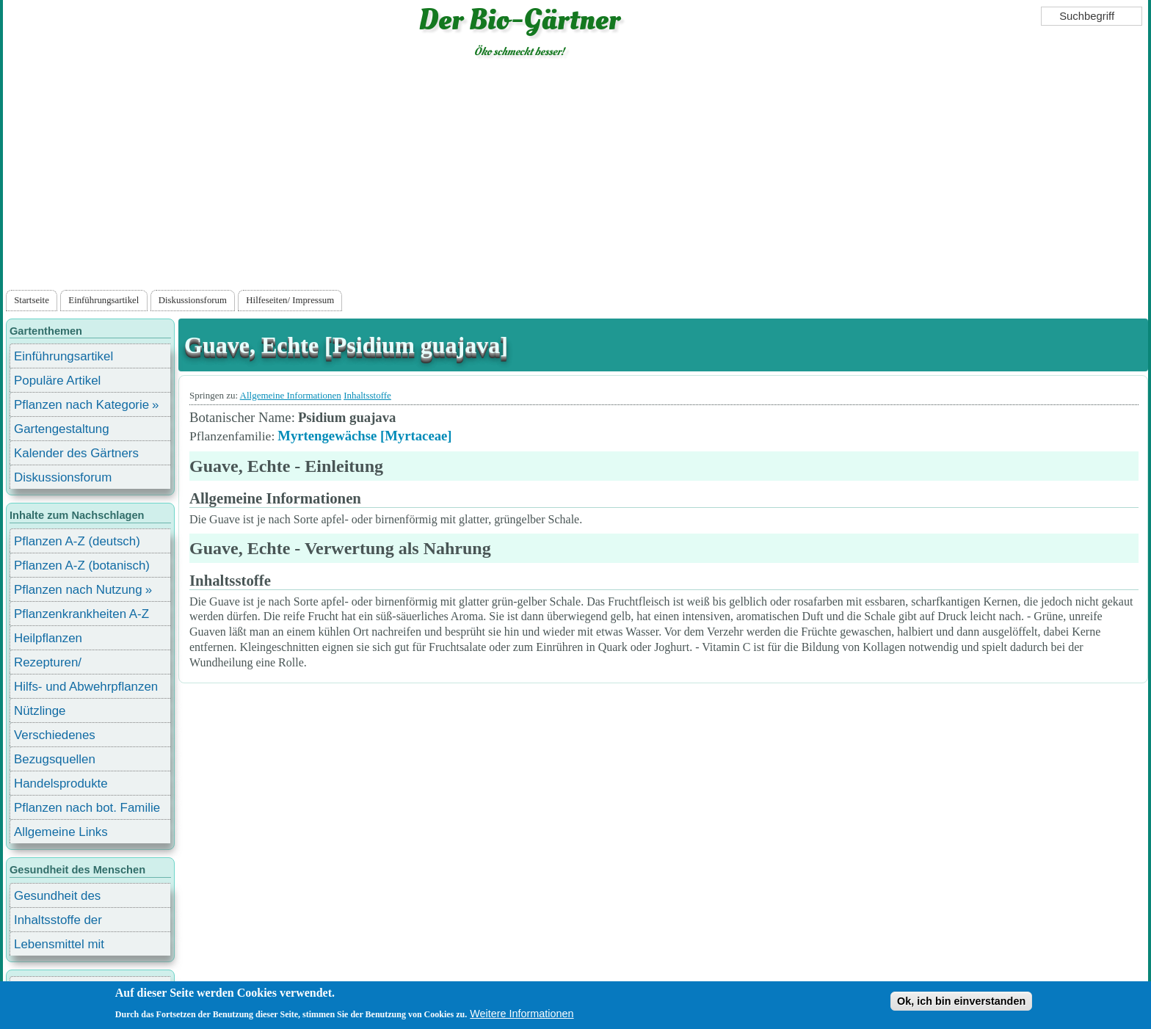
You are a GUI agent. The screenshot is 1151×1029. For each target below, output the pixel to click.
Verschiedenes (54, 735)
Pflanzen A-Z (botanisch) (82, 565)
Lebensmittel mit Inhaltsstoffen (59, 946)
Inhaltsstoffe (367, 395)
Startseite (31, 300)
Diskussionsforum (193, 300)
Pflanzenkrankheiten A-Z (81, 614)
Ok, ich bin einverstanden (961, 1001)
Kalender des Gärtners (76, 453)
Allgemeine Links (61, 832)
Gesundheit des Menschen (57, 898)
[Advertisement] (575, 177)
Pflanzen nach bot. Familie (87, 808)
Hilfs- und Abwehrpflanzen (86, 687)
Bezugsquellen (54, 759)
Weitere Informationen (521, 1013)
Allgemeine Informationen (290, 395)
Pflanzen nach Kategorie (81, 405)
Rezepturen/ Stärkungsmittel (56, 664)
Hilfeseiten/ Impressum (290, 300)
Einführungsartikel (103, 300)
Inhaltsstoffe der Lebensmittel (58, 922)
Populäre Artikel (57, 381)
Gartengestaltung (61, 429)
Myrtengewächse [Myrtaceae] (364, 435)
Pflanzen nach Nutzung (78, 590)
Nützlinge (39, 711)
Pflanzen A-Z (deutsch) (77, 541)
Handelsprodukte (61, 783)
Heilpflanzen (48, 638)
